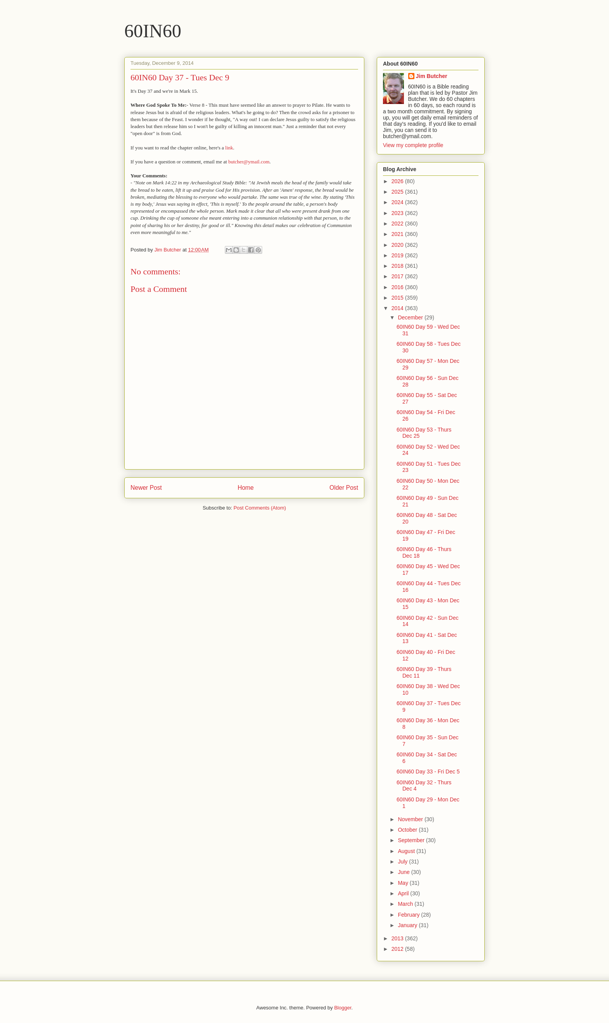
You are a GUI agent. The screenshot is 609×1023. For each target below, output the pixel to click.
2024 (398, 202)
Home (246, 487)
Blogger (342, 1008)
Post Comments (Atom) (259, 508)
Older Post (343, 487)
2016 (398, 287)
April (404, 893)
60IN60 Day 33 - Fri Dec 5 (428, 771)
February (409, 915)
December (411, 317)
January (408, 925)
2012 (398, 949)
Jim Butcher (431, 76)
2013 (398, 938)
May (403, 883)
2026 (398, 181)
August (407, 851)
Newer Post (146, 487)
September (412, 840)
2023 (398, 213)
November (411, 819)
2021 (398, 234)
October (408, 830)
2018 (398, 266)
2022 (398, 223)
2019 (398, 255)
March (406, 904)
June (404, 872)
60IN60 (152, 31)
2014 (398, 308)
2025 (398, 192)
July (403, 861)
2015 (398, 298)
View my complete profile (413, 145)
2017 (398, 276)
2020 (398, 245)
